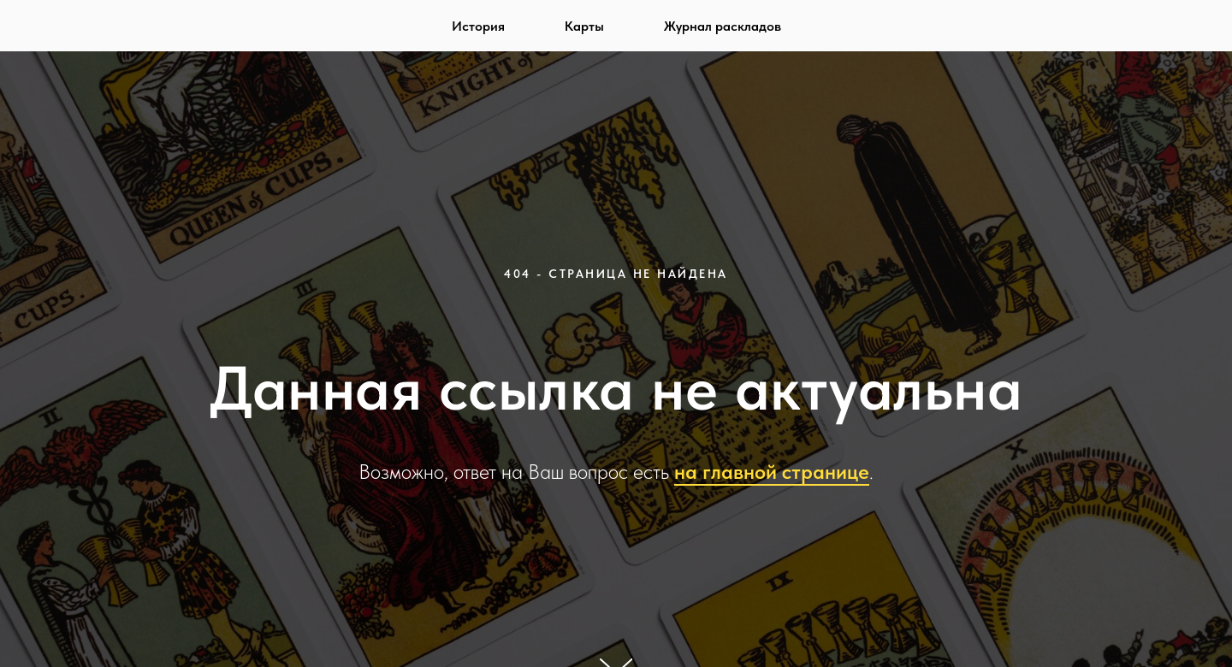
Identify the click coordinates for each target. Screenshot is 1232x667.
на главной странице (771, 471)
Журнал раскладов (722, 26)
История (478, 26)
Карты (584, 26)
